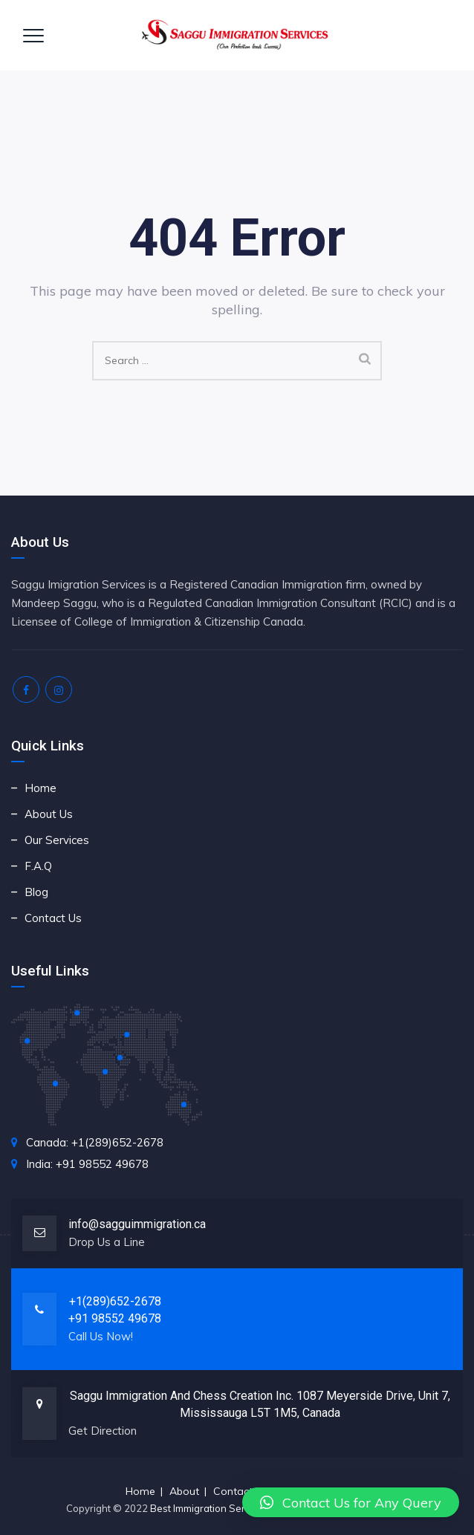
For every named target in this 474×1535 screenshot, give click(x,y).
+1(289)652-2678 (115, 1301)
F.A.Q (38, 866)
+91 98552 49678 (114, 1318)
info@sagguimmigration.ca (137, 1224)
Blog (36, 892)
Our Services (57, 840)
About (184, 1491)
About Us (49, 814)
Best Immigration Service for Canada (233, 1508)
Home (40, 788)
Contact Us (53, 918)
